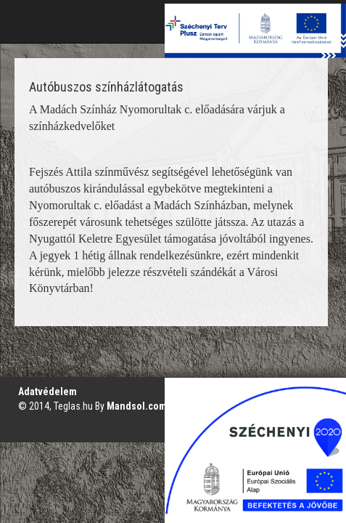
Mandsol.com (137, 406)
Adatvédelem (47, 391)
